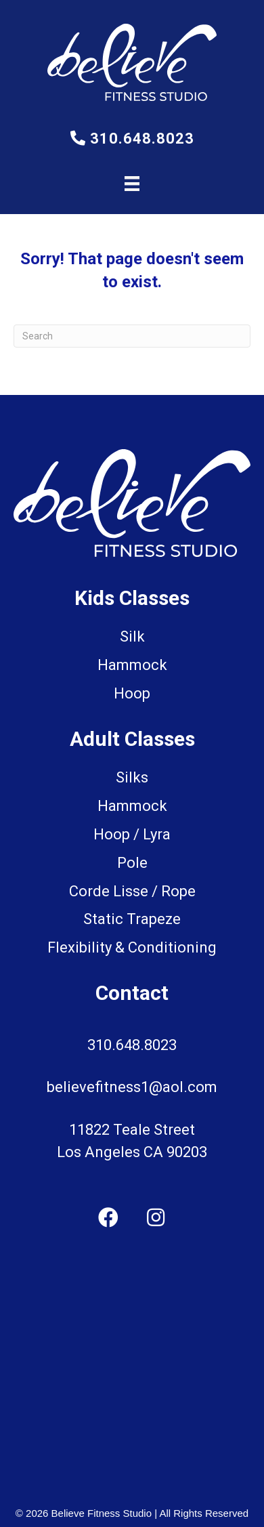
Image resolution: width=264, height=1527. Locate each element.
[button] (108, 1217)
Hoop (132, 693)
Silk (132, 636)
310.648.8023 (132, 138)
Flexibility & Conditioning (132, 947)
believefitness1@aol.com (132, 1087)
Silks (132, 777)
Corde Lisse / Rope (132, 891)
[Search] (132, 336)
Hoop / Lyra (132, 834)
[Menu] (132, 184)
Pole (132, 862)
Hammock (132, 805)
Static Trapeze (132, 919)
